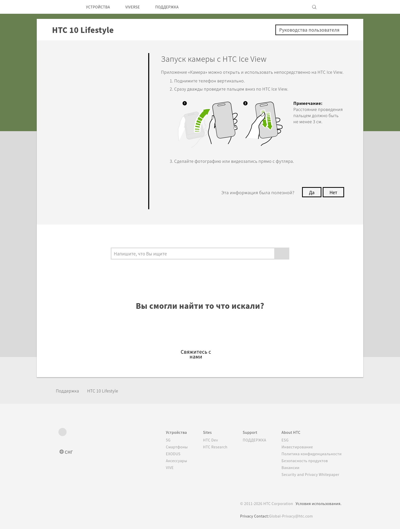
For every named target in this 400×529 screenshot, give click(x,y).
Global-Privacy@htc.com (291, 516)
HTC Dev (202, 440)
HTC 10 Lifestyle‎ (108, 390)
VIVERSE (138, 7)
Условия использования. (318, 503)
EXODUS (164, 453)
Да (310, 198)
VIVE (160, 467)
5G (158, 440)
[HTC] (64, 7)
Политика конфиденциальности (310, 453)
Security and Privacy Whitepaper (310, 474)
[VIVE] (334, 7)
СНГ (69, 451)
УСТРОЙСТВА (100, 7)
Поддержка (69, 390)
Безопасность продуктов (304, 460)
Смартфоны (167, 447)
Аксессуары (167, 460)
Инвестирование (295, 447)
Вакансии (288, 467)
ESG (283, 440)
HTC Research (207, 447)
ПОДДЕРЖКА (175, 7)
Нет (333, 198)
